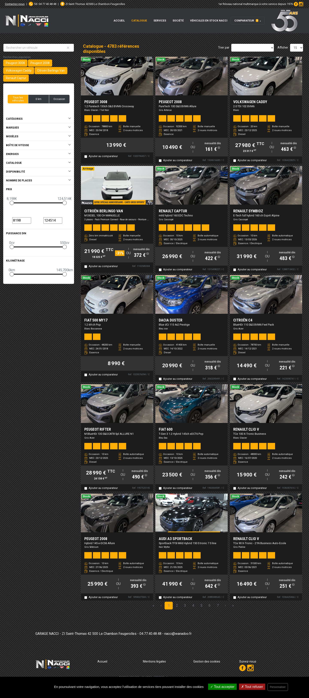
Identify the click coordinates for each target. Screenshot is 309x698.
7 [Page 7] (218, 605)
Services (159, 20)
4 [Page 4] (193, 605)
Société (178, 20)
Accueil (119, 20)
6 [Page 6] (210, 605)
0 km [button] (38, 99)
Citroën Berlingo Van (51, 70)
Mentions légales (154, 661)
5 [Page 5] (201, 605)
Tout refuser (252, 687)
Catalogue (139, 20)
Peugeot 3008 (15, 63)
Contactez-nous (15, 4)
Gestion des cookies (206, 661)
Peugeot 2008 (40, 63)
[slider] (12, 203)
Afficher (282, 47)
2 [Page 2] (177, 605)
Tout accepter (222, 687)
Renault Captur (16, 78)
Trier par (223, 47)
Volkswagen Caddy (19, 70)
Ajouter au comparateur (103, 156)
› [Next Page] (225, 605)
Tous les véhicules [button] (18, 99)
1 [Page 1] (169, 605)
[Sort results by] (252, 48)
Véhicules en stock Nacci (208, 20)
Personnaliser (278, 687)
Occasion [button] (59, 99)
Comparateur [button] (246, 20)
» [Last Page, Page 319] (233, 605)
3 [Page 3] (185, 605)
